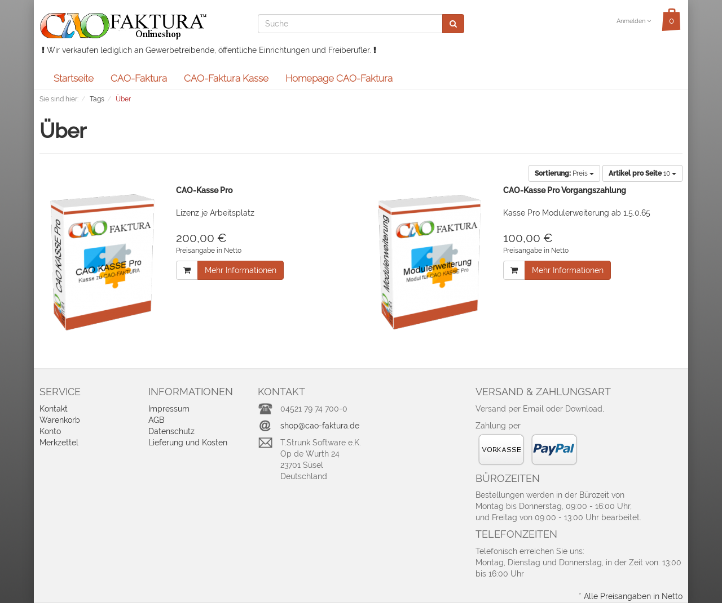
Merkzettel (58, 442)
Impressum (169, 408)
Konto (50, 431)
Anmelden (634, 21)
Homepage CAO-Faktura (339, 78)
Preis (564, 173)
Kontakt (53, 408)
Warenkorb (59, 420)
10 (642, 173)
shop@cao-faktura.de (319, 425)
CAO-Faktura (139, 78)
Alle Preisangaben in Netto (633, 596)
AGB (156, 420)
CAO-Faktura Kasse (226, 78)
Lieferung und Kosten (187, 442)
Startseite (74, 78)
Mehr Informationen (240, 270)
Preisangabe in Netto (208, 250)
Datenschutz (171, 431)
